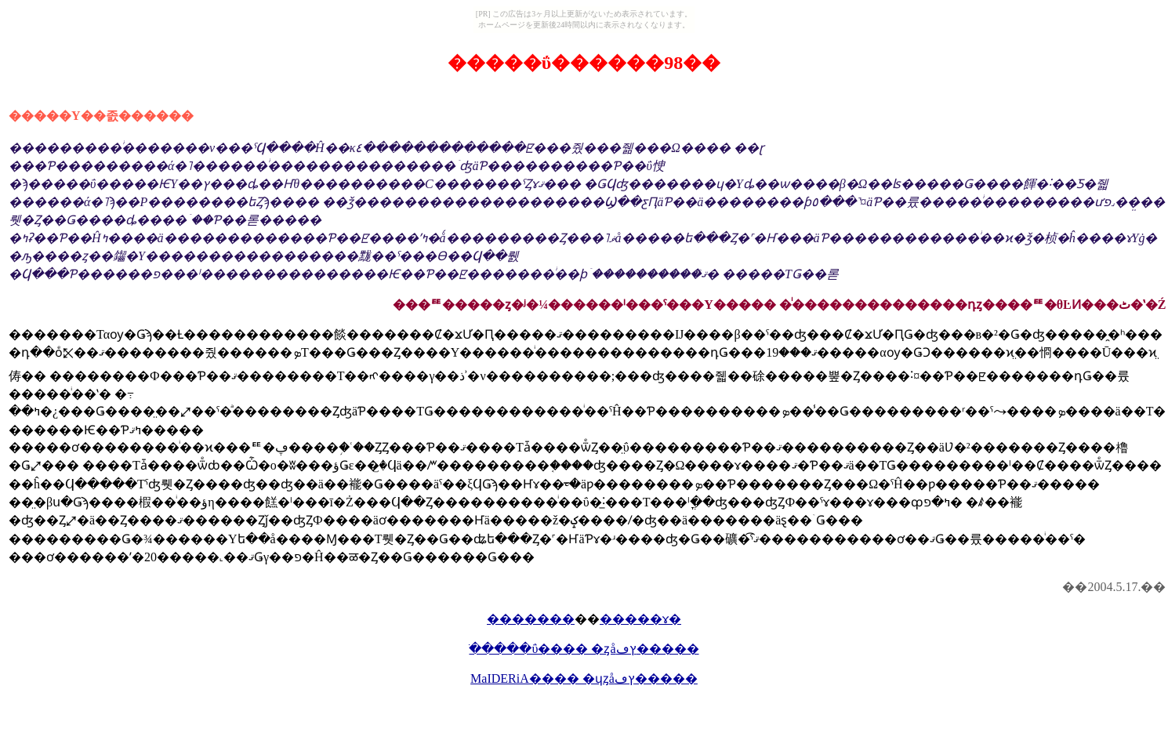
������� (531, 619)
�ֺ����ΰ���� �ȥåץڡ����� (583, 648)
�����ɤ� (640, 619)
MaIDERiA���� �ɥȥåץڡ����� (584, 678)
